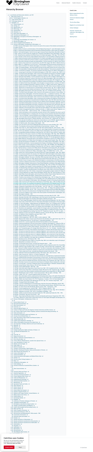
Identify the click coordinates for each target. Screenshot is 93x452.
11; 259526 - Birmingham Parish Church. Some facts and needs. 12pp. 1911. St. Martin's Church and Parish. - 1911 (39, 90)
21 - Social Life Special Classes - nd (20, 308)
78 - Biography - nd (16, 399)
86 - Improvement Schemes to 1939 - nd (21, 411)
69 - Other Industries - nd (17, 385)
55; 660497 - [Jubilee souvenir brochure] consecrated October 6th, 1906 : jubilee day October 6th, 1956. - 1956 (38, 292)
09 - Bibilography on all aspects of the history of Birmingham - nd (26, 36)
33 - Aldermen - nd (16, 326)
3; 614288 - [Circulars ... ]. (19, 47)
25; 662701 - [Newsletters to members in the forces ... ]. (25, 241)
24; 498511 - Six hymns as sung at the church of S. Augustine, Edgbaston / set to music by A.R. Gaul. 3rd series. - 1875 (40, 231)
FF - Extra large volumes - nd (16, 21)
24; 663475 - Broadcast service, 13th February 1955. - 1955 (26, 238)
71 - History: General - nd (17, 388)
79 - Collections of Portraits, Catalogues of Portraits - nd (24, 401)
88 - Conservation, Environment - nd (20, 414)
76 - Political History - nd (17, 396)
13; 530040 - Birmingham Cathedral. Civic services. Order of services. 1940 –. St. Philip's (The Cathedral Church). (38, 187)
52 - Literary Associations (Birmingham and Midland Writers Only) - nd (27, 356)
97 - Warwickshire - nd (17, 428)
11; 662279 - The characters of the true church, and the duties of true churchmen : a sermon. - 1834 (35, 126)
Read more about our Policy (14, 443)
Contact (85, 3)
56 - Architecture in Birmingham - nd (20, 362)
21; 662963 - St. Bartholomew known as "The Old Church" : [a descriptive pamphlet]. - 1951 (33, 220)
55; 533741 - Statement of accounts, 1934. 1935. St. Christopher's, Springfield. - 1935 (32, 291)
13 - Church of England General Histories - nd (22, 42)
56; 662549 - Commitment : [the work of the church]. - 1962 (26, 294)
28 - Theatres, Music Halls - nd (18, 319)
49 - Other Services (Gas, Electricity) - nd (21, 351)
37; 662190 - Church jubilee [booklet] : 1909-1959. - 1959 (26, 266)
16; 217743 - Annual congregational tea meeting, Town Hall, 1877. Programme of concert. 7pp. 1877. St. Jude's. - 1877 (39, 211)
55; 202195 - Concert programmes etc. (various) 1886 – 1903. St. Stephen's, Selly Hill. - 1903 (34, 288)
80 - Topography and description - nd (20, 402)
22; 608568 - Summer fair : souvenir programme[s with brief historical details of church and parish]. (35, 221)
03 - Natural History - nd (17, 27)
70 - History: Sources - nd (17, 387)
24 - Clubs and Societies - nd (18, 313)
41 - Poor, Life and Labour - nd (18, 339)
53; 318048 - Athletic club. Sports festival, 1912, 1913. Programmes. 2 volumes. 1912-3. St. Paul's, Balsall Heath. (38, 279)
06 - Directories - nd (16, 32)
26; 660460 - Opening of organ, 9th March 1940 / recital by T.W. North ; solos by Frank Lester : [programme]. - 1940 (39, 246)
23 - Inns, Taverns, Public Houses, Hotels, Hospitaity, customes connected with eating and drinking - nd (35, 311)
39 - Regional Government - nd (18, 336)
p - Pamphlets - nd (14, 22)
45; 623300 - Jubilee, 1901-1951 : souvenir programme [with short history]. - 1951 (31, 274)
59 (12, 367)
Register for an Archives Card (77, 25)
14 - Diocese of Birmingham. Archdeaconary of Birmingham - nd (26, 44)
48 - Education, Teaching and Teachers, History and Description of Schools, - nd (29, 350)
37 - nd (13, 333)
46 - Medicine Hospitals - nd (18, 346)
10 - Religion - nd (15, 38)
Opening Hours (73, 36)
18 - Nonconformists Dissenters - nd (20, 303)
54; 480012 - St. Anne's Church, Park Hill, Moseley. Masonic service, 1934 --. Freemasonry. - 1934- (35, 286)
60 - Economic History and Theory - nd (20, 371)
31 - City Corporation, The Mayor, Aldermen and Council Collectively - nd (28, 323)
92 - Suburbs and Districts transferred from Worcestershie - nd (26, 421)
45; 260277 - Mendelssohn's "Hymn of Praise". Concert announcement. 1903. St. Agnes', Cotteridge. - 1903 (37, 272)
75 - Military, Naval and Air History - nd (20, 394)
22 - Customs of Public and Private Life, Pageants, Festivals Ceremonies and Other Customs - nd (33, 309)
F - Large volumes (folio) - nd (16, 19)
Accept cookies (9, 447)
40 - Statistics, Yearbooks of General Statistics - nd (23, 337)
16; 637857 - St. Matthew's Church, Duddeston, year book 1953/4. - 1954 (29, 214)
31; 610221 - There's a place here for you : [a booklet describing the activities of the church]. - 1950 (35, 251)
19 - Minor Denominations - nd (18, 305)
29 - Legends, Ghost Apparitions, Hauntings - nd (22, 320)
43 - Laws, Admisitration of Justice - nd (20, 342)
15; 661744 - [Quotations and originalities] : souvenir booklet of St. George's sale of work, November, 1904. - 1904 (38, 208)
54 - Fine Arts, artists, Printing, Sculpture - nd (22, 359)
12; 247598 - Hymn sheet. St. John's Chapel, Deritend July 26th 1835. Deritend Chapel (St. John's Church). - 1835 (38, 127)
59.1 (13, 370)
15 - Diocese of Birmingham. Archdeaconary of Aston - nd (25, 299)
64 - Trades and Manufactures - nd (19, 377)
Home (57, 3)
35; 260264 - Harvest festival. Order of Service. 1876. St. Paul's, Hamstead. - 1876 (31, 265)
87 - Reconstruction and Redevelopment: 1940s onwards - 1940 (26, 413)
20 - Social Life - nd (16, 306)
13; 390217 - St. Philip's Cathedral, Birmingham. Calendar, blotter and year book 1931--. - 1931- (34, 175)
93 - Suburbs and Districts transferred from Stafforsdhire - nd (25, 422)
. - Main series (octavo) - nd (16, 16)
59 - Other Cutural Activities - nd (19, 368)
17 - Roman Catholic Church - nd (19, 302)
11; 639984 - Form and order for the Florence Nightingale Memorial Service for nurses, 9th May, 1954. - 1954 (37, 124)
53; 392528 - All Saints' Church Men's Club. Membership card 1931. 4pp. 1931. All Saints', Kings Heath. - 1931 (37, 280)
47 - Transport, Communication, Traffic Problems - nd (24, 348)
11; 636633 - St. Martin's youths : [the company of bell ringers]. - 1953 (28, 123)
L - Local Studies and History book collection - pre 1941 (21, 15)
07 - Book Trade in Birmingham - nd (20, 33)
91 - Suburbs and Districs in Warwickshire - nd (22, 419)
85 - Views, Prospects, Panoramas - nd (20, 410)
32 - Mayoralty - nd (16, 325)
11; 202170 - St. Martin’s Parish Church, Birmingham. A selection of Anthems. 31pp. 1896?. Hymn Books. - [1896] (38, 75)
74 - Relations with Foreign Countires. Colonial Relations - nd (25, 393)
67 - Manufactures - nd (17, 382)
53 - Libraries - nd (16, 357)
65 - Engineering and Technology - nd (20, 379)
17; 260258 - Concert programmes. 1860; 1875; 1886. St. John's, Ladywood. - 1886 (31, 217)
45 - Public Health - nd (17, 345)
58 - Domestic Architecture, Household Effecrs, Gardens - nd (25, 365)
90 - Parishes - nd (16, 418)
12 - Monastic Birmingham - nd (19, 41)
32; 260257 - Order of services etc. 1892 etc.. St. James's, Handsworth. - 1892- (30, 254)
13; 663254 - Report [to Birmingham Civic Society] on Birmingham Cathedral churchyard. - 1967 (34, 198)
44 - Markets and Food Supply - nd (19, 343)
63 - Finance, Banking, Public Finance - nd (21, 376)
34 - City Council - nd (16, 328)
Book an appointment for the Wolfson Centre (77, 14)
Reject (20, 447)
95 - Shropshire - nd (16, 425)
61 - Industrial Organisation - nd (19, 373)
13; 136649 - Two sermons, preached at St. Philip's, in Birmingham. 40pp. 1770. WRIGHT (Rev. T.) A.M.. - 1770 (37, 150)
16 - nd (13, 300)
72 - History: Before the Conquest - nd (20, 390)
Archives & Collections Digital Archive (77, 18)
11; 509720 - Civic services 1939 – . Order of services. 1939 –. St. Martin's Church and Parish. (34, 110)
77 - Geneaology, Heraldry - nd (18, 397)
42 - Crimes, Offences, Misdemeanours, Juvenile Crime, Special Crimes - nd (28, 340)
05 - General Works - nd (17, 30)
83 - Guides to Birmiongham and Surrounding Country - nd (25, 407)
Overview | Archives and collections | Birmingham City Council (77, 32)
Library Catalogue (74, 27)
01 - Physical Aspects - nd (17, 24)
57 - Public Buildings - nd (17, 363)
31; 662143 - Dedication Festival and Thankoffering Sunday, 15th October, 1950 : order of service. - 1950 (36, 252)
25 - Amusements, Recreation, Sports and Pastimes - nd (24, 314)
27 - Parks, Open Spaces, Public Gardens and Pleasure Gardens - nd (27, 317)
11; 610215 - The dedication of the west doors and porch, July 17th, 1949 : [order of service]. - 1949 (35, 121)
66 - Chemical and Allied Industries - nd (20, 380)
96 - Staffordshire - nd (17, 427)
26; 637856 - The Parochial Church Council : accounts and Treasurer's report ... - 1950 (32, 243)
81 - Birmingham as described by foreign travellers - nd (24, 404)
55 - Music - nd (15, 360)
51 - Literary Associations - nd (18, 354)
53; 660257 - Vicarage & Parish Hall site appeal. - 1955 (25, 282)
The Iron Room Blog (74, 22)
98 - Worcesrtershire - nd (17, 430)
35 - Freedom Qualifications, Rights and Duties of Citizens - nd (26, 330)
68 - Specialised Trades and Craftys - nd (21, 384)
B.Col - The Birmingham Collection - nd (19, 18)
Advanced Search (66, 3)
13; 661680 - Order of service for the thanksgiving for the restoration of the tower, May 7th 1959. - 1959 (36, 195)
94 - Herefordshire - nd (17, 424)
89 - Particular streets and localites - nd (20, 416)
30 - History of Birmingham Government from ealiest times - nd (26, 322)
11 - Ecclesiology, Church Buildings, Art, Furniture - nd (24, 39)
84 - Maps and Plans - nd (17, 408)
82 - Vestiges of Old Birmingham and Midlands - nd (23, 405)
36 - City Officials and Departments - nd (20, 331)
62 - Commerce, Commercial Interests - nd (21, 374)
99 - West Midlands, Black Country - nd (20, 431)
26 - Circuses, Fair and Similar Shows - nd (21, 316)
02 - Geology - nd (15, 25)
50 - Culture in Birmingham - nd (19, 353)
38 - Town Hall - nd (16, 334)
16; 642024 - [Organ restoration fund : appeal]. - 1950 (25, 215)
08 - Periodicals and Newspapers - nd (20, 35)
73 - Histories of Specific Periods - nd (20, 391)
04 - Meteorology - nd (16, 28)
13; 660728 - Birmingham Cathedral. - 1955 (22, 194)
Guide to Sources (76, 3)
